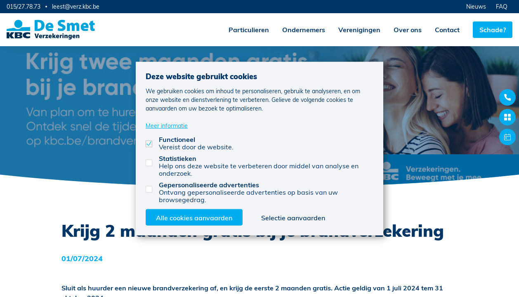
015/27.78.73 (23, 6)
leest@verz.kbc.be (75, 6)
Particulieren (249, 29)
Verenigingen (359, 29)
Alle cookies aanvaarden (194, 217)
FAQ (501, 6)
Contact (447, 29)
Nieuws (476, 6)
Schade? (492, 29)
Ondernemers (303, 29)
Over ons (408, 29)
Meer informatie (167, 125)
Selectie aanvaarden (293, 217)
